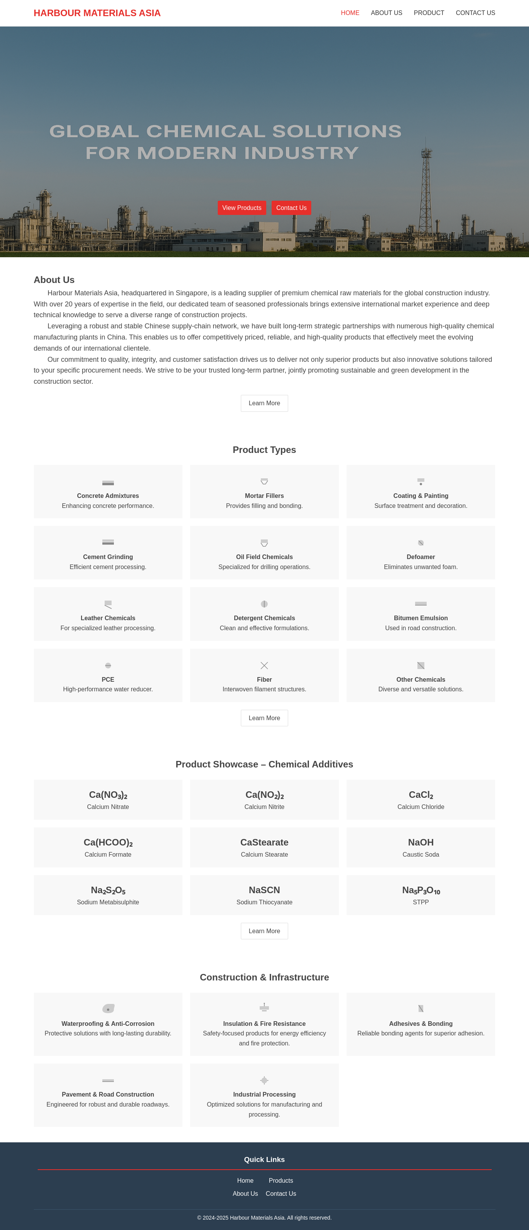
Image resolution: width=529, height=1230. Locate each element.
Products (281, 1180)
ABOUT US (386, 13)
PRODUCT (429, 13)
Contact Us (291, 208)
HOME (350, 13)
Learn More (264, 403)
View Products (242, 208)
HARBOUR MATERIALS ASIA (97, 13)
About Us (245, 1193)
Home (245, 1180)
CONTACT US (476, 13)
